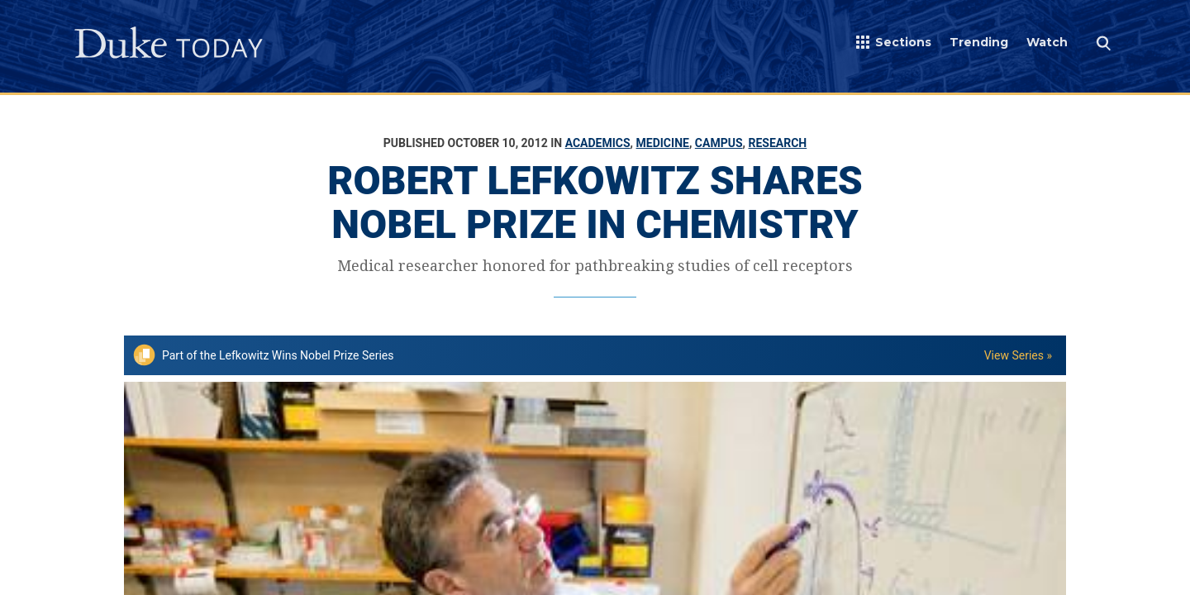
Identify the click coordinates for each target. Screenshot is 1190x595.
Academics (598, 143)
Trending (979, 42)
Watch (1047, 42)
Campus (719, 143)
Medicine (662, 143)
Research (777, 143)
